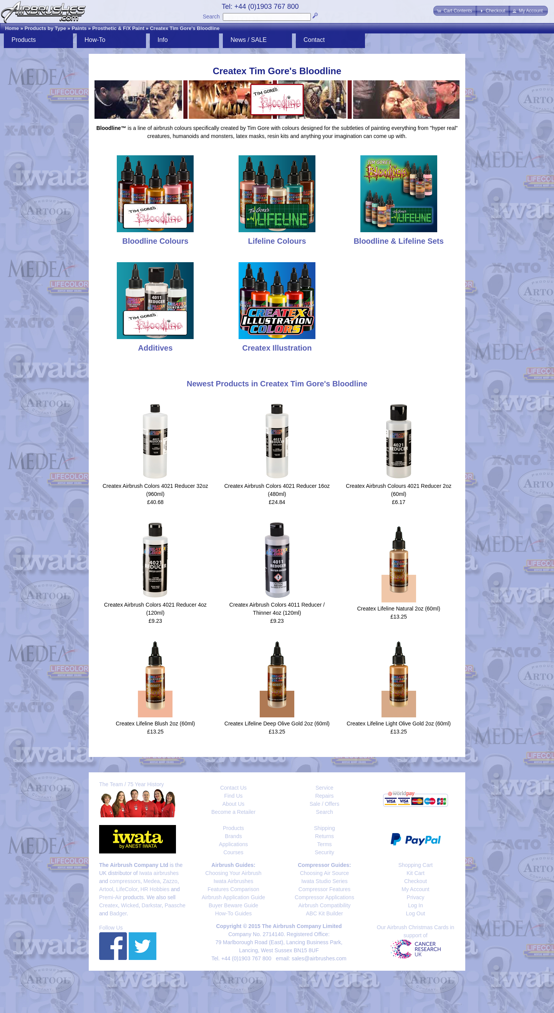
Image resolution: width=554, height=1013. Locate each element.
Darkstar (152, 905)
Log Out (415, 913)
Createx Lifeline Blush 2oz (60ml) (155, 723)
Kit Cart (415, 873)
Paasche (174, 905)
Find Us (233, 796)
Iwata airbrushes (159, 873)
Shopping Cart (415, 865)
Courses (233, 852)
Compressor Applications (324, 897)
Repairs (324, 796)
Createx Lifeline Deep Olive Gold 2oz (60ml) (277, 723)
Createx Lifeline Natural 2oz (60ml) (398, 608)
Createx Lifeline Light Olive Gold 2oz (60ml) (399, 723)
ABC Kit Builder (324, 913)
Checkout (415, 881)
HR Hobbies (154, 889)
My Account (415, 889)
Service (324, 788)
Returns (324, 836)
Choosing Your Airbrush (233, 873)
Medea (151, 881)
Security (324, 852)
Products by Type (45, 28)
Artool (106, 889)
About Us (233, 804)
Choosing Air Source (324, 873)
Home (12, 28)
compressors (124, 881)
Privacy (416, 897)
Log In (415, 905)
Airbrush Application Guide (233, 897)
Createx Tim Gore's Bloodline (184, 28)
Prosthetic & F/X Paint (118, 28)
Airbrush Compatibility (324, 905)
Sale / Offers (325, 804)
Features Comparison (233, 889)
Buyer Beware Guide (233, 905)
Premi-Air (110, 897)
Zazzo (170, 881)
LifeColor (126, 889)
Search (211, 16)
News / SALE (249, 40)
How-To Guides (233, 913)
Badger (117, 913)
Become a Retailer (233, 812)
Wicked (130, 905)
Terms (324, 844)
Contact (314, 40)
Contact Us (233, 788)
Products (24, 40)
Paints (78, 28)
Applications (233, 844)
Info (163, 40)
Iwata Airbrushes (234, 881)
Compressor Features (324, 889)
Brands (233, 836)
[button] (455, 11)
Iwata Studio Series (324, 881)
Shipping (324, 828)
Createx (108, 905)
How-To (95, 40)
